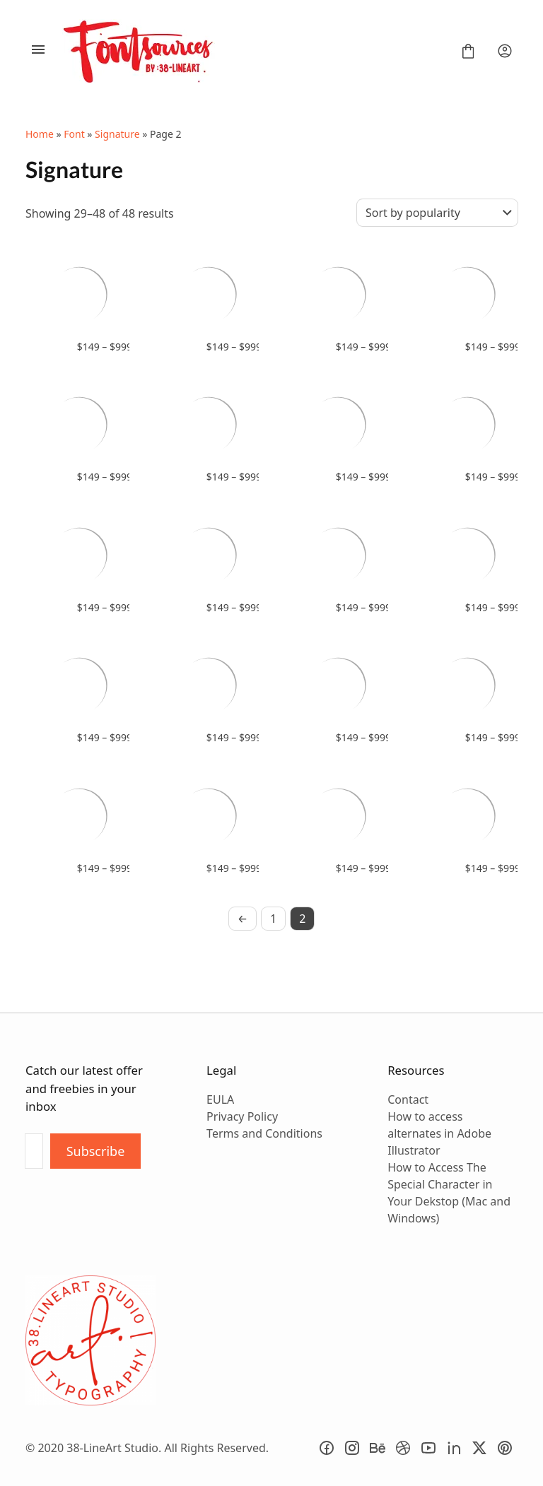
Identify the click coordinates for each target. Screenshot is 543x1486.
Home (39, 134)
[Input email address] (33, 1151)
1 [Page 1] (273, 918)
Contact (407, 1099)
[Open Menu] (38, 51)
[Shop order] (437, 212)
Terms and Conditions (264, 1133)
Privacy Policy (242, 1116)
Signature (117, 134)
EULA (220, 1099)
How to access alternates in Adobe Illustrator (439, 1133)
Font (74, 134)
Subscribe (95, 1151)
